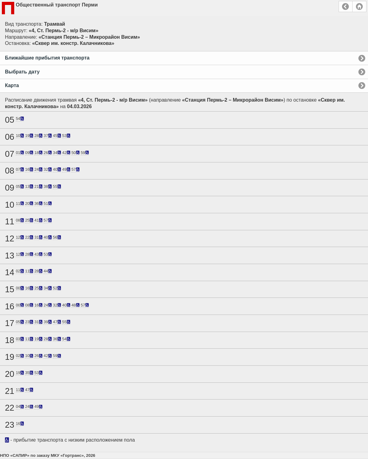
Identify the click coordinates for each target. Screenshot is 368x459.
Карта (12, 85)
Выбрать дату (22, 71)
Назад (346, 6)
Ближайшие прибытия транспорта (47, 57)
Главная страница (359, 6)
